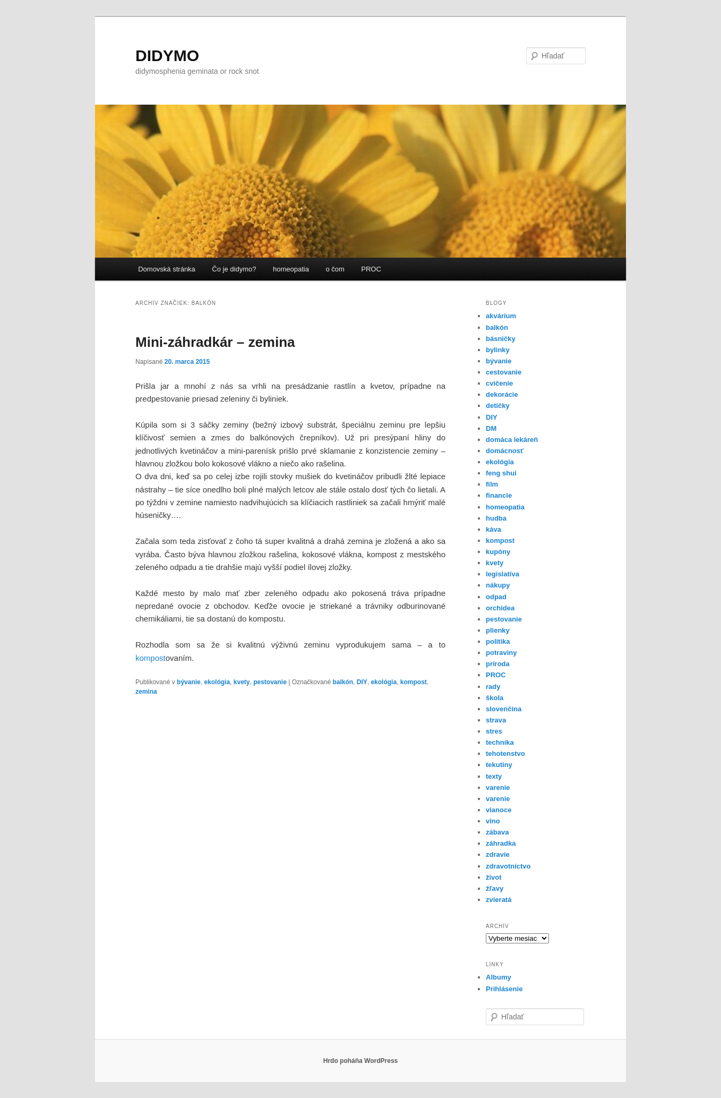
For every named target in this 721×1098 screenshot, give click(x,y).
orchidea (500, 608)
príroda (498, 664)
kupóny (498, 552)
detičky (498, 406)
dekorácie (502, 394)
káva (493, 529)
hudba (496, 518)
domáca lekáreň (512, 440)
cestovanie (503, 372)
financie (499, 495)
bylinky (498, 350)
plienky (498, 630)
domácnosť (504, 451)
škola (494, 698)
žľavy (494, 888)
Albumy (498, 977)
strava (496, 720)
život (494, 877)
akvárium (501, 316)
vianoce (498, 810)
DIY (362, 682)
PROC (371, 269)
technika (500, 742)
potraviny (501, 653)
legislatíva (502, 574)
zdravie (498, 854)
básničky (501, 339)
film (492, 484)
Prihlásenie (504, 989)
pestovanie (270, 682)
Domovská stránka (166, 269)
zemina (146, 691)
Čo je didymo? (234, 269)
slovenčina (503, 709)
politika (498, 641)
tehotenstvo (505, 753)
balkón (342, 682)
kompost (150, 657)
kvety (242, 682)
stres (494, 731)
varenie (498, 787)
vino (493, 821)
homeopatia (291, 269)
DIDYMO (167, 55)
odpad (496, 597)
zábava (497, 832)
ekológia (217, 682)
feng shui (501, 473)
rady (493, 687)
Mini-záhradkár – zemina (215, 342)
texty (494, 776)
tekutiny (499, 765)
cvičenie (499, 383)
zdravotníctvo (508, 866)
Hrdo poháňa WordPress (360, 1061)
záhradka (501, 843)
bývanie (189, 682)
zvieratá (498, 900)
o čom (334, 269)
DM (491, 428)
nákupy (498, 585)
